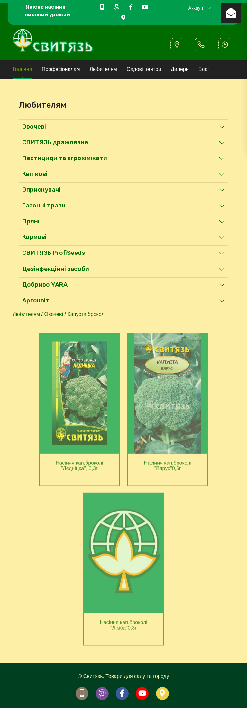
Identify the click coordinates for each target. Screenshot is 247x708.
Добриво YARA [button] (45, 284)
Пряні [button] (31, 221)
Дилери (180, 69)
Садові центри (144, 69)
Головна (22, 69)
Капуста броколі (86, 314)
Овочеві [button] (34, 126)
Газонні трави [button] (44, 205)
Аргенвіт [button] (36, 300)
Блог (204, 69)
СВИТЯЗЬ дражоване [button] (55, 142)
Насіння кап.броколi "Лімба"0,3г (123, 627)
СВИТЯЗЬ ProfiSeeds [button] (53, 252)
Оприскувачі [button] (41, 189)
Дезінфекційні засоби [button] (55, 269)
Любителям (103, 69)
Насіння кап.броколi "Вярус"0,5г (167, 467)
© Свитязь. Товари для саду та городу (123, 676)
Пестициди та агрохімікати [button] (64, 158)
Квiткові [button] (35, 173)
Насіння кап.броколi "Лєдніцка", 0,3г (79, 467)
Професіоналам (61, 69)
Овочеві (53, 314)
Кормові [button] (34, 237)
